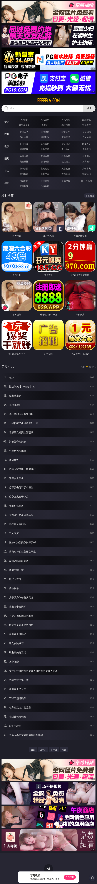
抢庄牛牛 (86, 124)
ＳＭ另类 (86, 137)
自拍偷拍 (45, 131)
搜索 (89, 108)
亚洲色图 (45, 156)
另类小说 (45, 173)
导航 (6, 183)
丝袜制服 (45, 137)
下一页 (54, 749)
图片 (6, 158)
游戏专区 (86, 119)
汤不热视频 (86, 180)
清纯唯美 (45, 161)
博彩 (6, 121)
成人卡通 (66, 144)
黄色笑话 (66, 173)
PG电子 (24, 119)
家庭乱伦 (45, 168)
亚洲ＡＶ (24, 131)
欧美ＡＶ (66, 131)
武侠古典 (86, 168)
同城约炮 (24, 180)
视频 (6, 134)
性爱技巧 (86, 173)
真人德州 (45, 119)
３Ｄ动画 (86, 131)
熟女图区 (66, 161)
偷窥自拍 (24, 156)
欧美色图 (66, 156)
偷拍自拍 (45, 144)
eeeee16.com (48, 101)
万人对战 (66, 119)
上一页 (43, 749)
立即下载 (69, 877)
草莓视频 (66, 180)
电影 (6, 146)
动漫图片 (86, 156)
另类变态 (86, 149)
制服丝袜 (24, 149)
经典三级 (45, 149)
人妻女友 (66, 168)
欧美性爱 (86, 144)
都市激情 (24, 168)
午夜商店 (45, 180)
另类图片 (86, 161)
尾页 (64, 749)
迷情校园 (24, 173)
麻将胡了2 (24, 124)
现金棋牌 (66, 124)
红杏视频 (24, 185)
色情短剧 (45, 185)
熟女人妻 (24, 137)
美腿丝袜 (24, 161)
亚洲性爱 (24, 144)
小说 (6, 170)
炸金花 (45, 124)
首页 (33, 749)
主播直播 (66, 137)
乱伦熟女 (66, 149)
